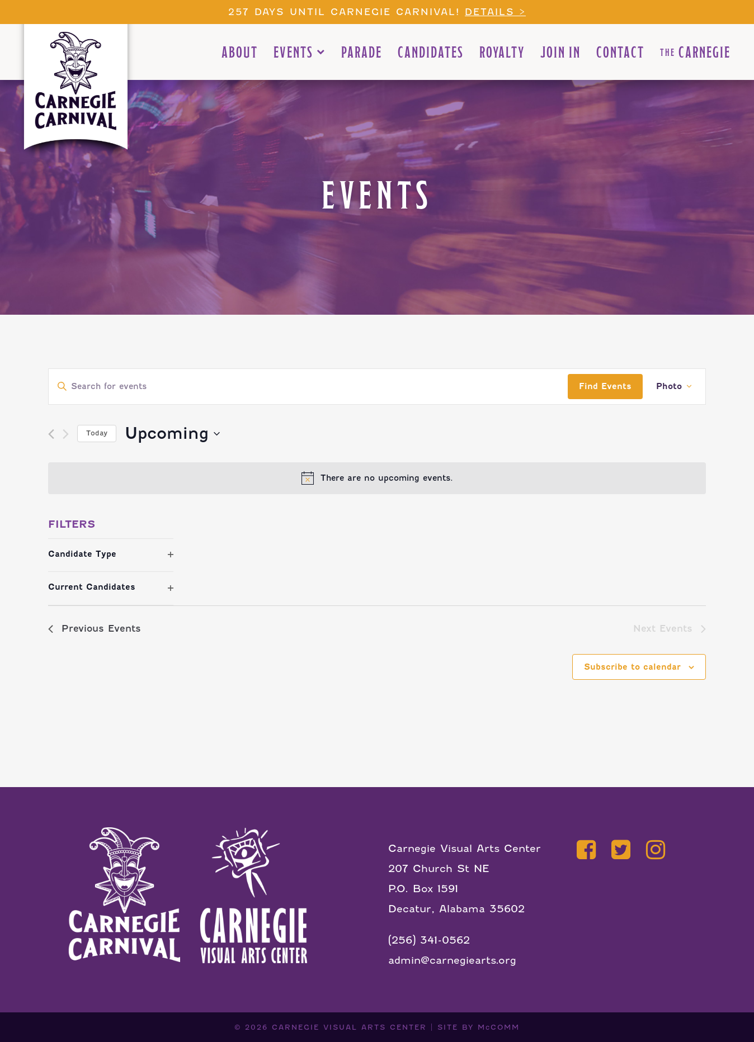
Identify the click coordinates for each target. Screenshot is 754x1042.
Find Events (605, 386)
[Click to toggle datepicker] (172, 434)
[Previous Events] (51, 434)
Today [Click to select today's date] (96, 433)
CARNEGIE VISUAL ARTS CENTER (349, 1027)
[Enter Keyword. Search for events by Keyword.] (308, 386)
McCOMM (499, 1027)
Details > (495, 12)
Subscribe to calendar (632, 666)
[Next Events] (66, 434)
